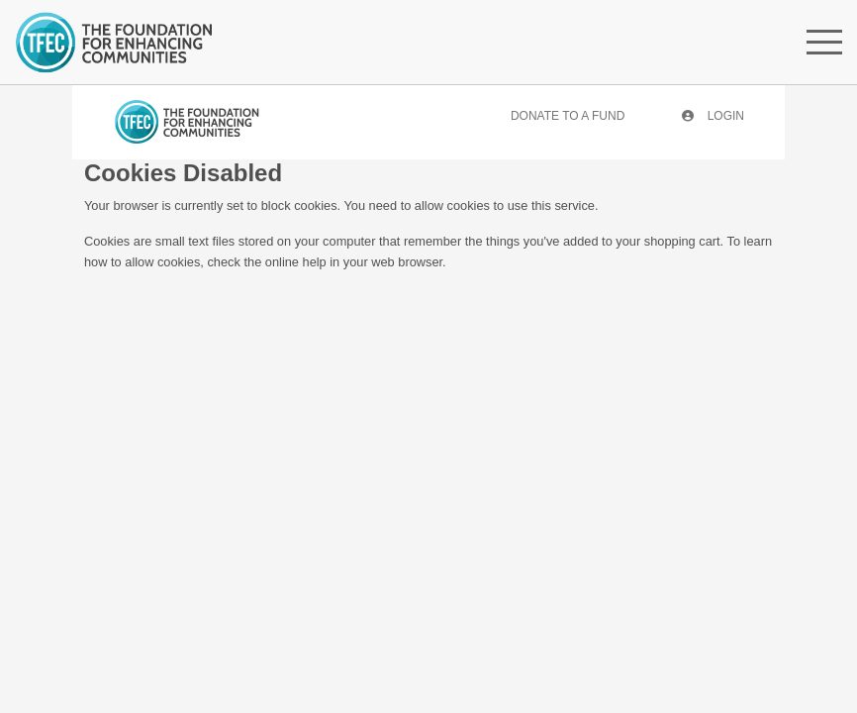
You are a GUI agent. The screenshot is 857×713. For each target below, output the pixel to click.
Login (713, 116)
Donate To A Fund (567, 116)
